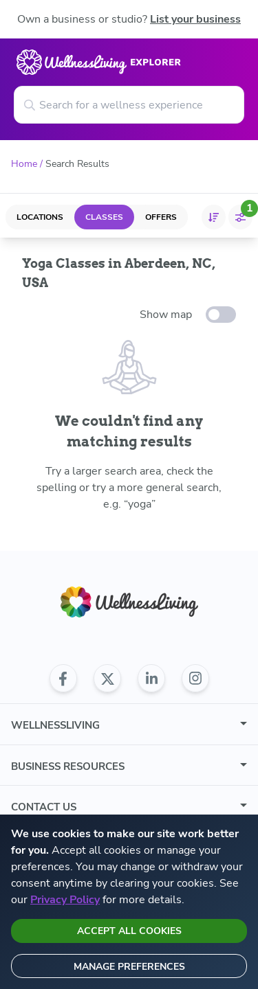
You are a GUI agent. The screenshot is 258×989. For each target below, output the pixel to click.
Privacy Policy (65, 899)
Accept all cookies (129, 930)
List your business (195, 19)
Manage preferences (129, 966)
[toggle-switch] (221, 314)
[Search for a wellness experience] (129, 105)
